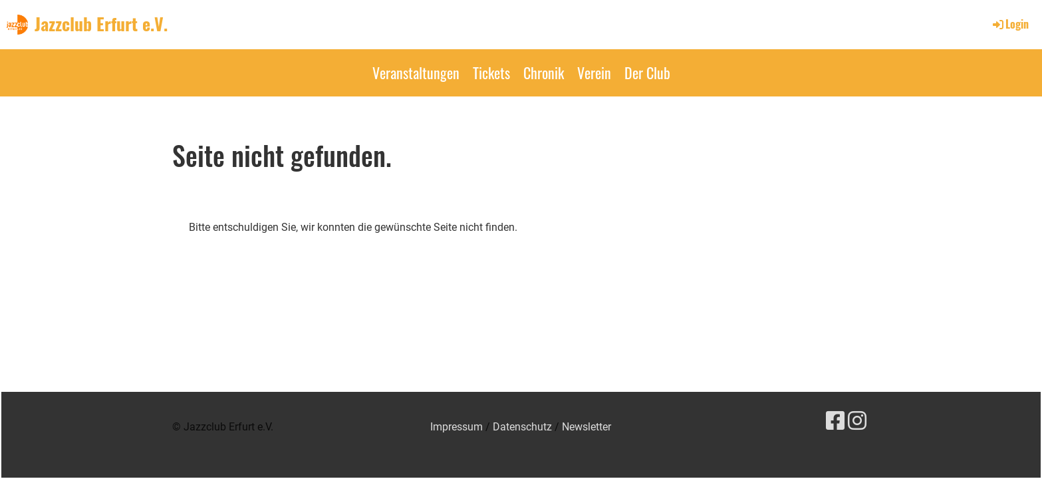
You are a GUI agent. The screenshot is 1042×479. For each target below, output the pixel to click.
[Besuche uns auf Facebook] (835, 421)
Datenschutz (522, 426)
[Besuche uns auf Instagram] (857, 421)
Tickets (491, 72)
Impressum (456, 426)
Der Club (647, 72)
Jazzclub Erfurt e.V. (101, 24)
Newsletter (586, 426)
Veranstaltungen (415, 72)
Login (1010, 24)
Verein (594, 72)
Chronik (543, 72)
